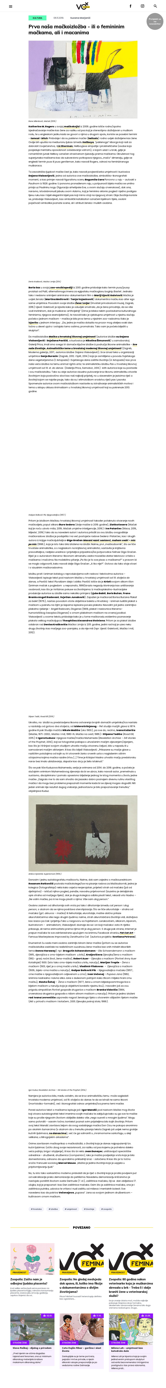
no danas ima (57, 1133)
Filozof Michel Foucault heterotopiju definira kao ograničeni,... (80, 1297)
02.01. (47, 1315)
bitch (44, 138)
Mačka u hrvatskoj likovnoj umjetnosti (72, 336)
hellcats (93, 138)
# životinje (89, 1209)
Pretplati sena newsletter (155, 21)
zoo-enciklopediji (61, 287)
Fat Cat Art (126, 932)
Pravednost (19, 1272)
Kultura (37, 17)
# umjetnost (71, 1209)
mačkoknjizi (72, 126)
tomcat (35, 138)
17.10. (97, 1315)
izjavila (33, 322)
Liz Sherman (65, 146)
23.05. (146, 1315)
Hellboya (88, 142)
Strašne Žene (20, 1342)
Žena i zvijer (82, 303)
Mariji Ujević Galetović (108, 295)
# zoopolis (106, 1209)
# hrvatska (36, 1209)
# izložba (53, 1209)
